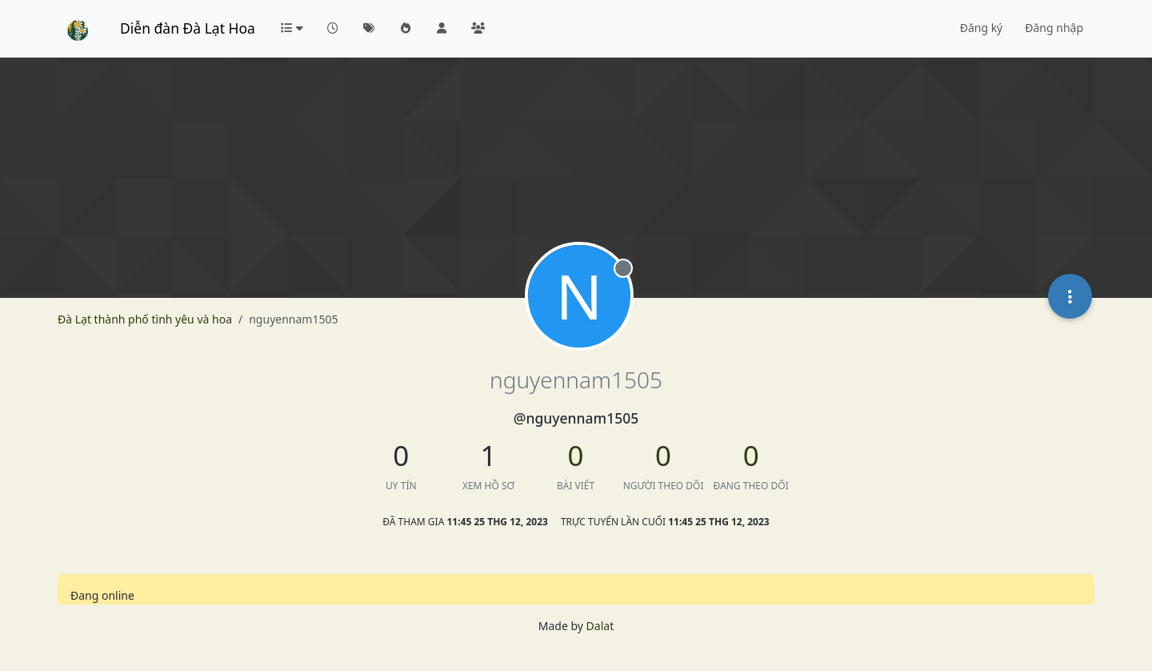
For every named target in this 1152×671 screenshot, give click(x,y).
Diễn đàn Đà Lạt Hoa (187, 28)
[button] (291, 28)
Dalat (600, 625)
